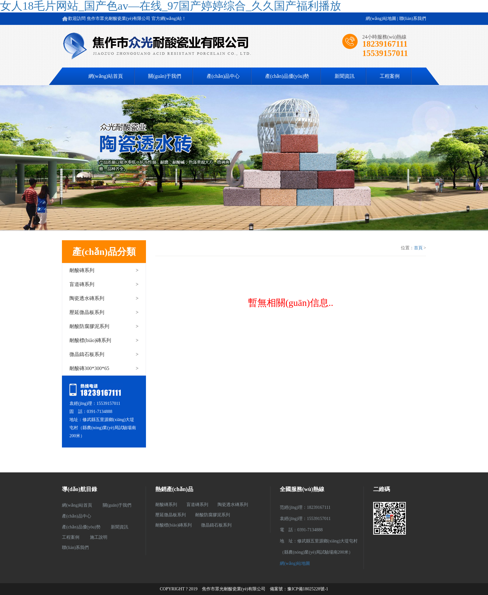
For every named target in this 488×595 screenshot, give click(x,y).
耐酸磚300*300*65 (103, 368)
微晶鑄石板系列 (103, 354)
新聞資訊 (344, 76)
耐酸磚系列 (103, 270)
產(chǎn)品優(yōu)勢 (287, 76)
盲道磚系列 (103, 284)
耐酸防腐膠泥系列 (103, 326)
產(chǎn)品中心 (223, 76)
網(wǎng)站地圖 (381, 18)
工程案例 (390, 76)
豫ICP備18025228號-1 (307, 589)
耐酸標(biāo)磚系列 (103, 340)
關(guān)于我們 (164, 76)
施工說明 (98, 537)
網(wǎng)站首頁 (105, 76)
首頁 (418, 248)
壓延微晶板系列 (103, 312)
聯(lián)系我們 (412, 18)
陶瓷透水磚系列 (103, 298)
